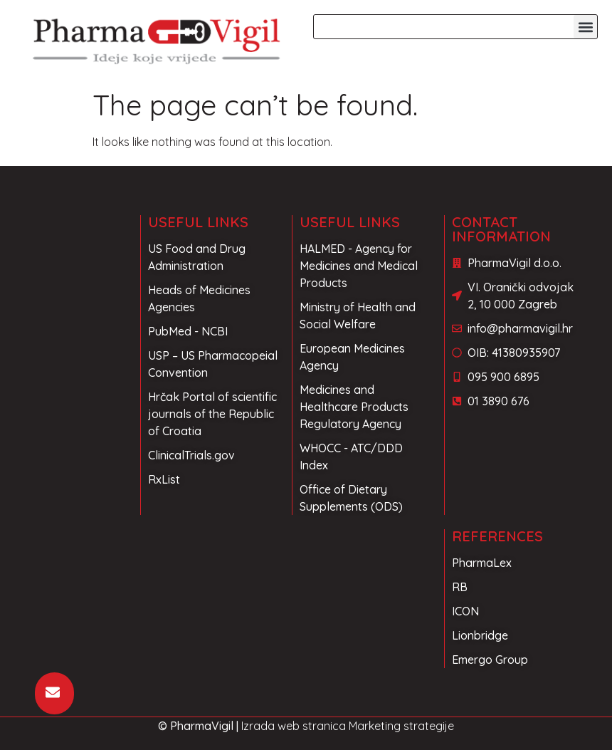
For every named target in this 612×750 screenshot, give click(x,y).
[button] (585, 26)
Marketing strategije (401, 726)
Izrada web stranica (293, 726)
